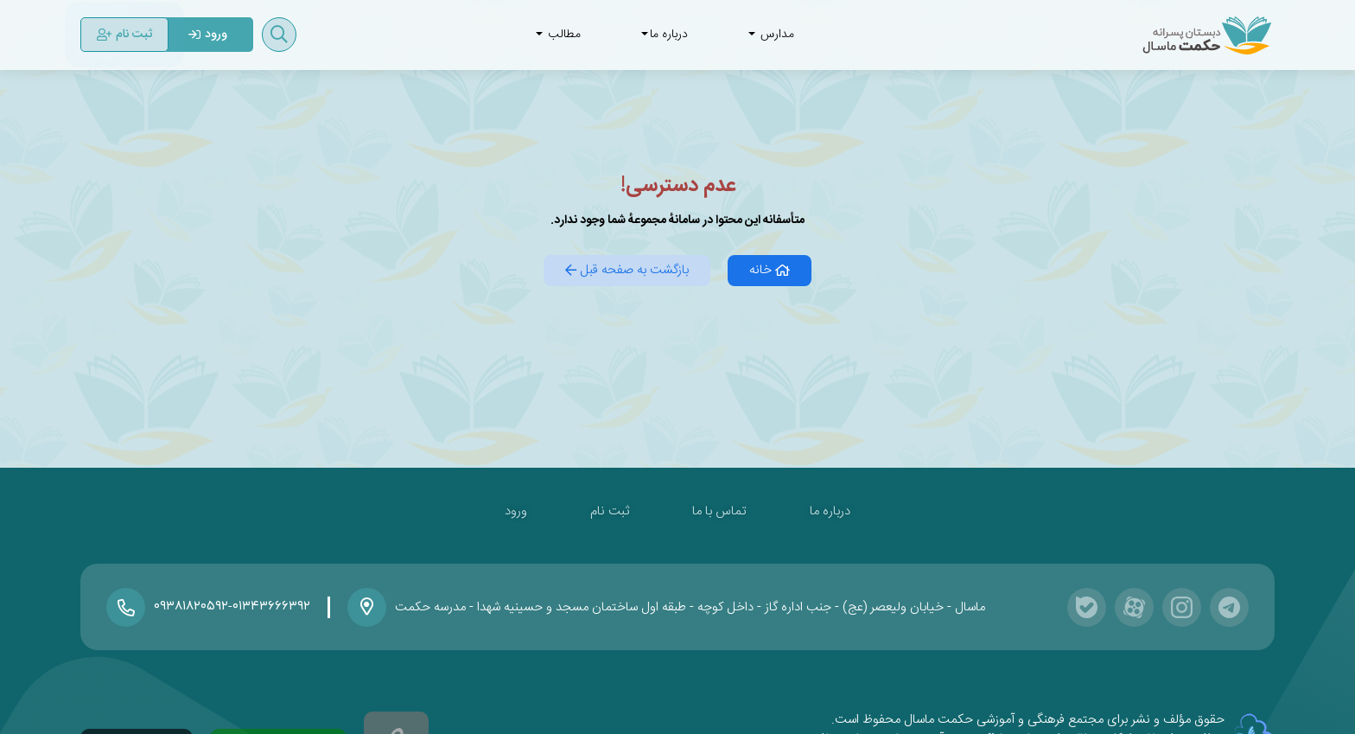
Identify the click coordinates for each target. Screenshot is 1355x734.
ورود (516, 511)
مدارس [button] (771, 34)
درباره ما (830, 511)
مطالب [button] (558, 34)
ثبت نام (609, 511)
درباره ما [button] (664, 34)
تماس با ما (719, 511)
